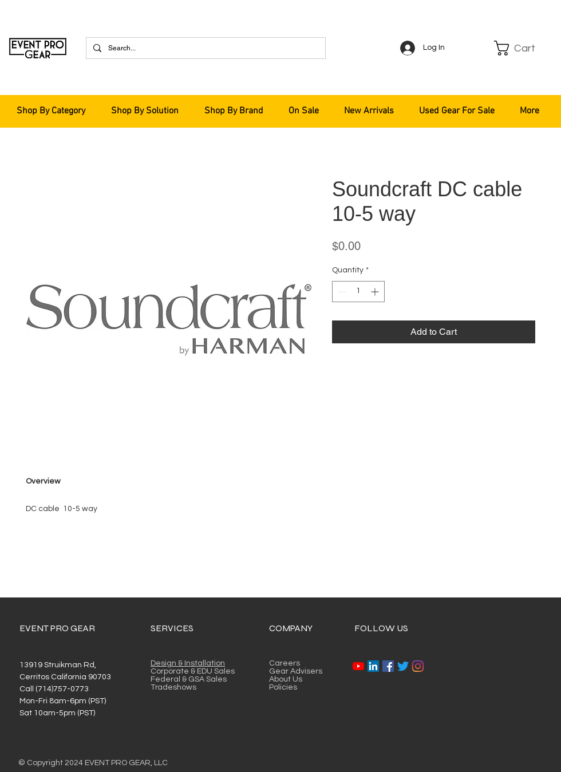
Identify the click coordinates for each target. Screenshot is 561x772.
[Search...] (204, 48)
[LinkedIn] (373, 666)
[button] (522, 48)
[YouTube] (358, 666)
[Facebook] (388, 666)
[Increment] (376, 292)
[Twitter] (403, 666)
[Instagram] (418, 666)
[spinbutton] (358, 292)
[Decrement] (341, 292)
